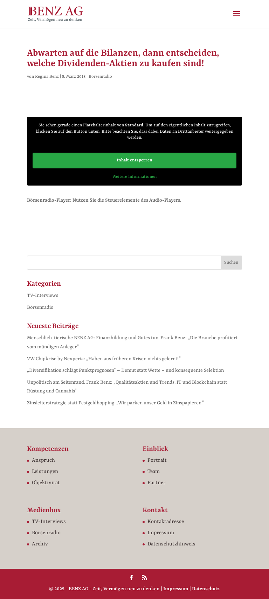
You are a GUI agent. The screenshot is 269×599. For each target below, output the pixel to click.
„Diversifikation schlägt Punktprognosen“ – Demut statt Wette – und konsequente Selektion (125, 370)
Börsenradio (100, 76)
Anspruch (43, 461)
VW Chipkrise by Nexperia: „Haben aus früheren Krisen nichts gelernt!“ (104, 359)
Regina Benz (47, 76)
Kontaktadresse (165, 522)
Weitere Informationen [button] (134, 176)
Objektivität (46, 483)
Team (153, 472)
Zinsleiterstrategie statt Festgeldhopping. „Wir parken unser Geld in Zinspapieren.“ (115, 403)
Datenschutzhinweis (171, 544)
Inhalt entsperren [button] (134, 160)
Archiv (40, 544)
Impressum (160, 533)
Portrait (157, 461)
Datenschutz (206, 589)
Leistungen (45, 472)
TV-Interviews (42, 295)
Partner (156, 483)
